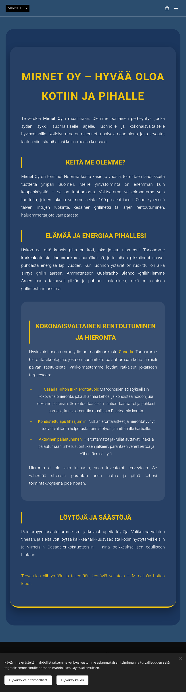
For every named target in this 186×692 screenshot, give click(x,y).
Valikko (176, 8)
